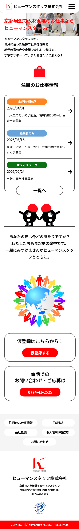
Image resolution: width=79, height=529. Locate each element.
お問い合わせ (39, 442)
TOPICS (58, 423)
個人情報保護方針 (58, 432)
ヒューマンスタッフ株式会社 (39, 469)
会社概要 (21, 432)
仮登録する (40, 352)
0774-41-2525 (40, 392)
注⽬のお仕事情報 (21, 423)
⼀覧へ (39, 190)
